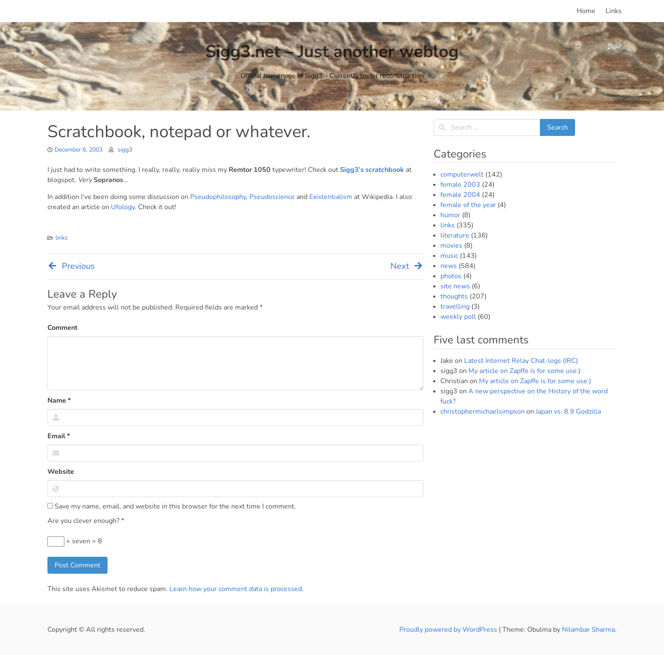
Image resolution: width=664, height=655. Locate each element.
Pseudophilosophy (218, 197)
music (449, 255)
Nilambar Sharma (588, 629)
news (448, 266)
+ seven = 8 (74, 541)
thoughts (454, 296)
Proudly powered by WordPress (449, 629)
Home (586, 11)
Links (614, 11)
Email (58, 436)
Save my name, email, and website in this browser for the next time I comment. (171, 506)
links (61, 238)
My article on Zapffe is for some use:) (524, 371)
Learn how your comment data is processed (235, 589)
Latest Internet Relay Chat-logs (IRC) (521, 360)
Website (60, 471)
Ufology (123, 207)
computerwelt (462, 174)
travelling (455, 306)
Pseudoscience (272, 197)
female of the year (468, 205)
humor (450, 215)
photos (451, 276)
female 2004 (460, 194)
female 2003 (460, 184)
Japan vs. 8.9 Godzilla (568, 411)
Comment (62, 327)
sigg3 (125, 150)
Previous (71, 266)
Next (406, 266)
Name (59, 400)
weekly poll (458, 316)
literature (454, 235)
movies (451, 245)
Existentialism (330, 197)
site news (455, 286)
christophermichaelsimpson (482, 411)
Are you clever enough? (85, 520)
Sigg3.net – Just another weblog (332, 51)
